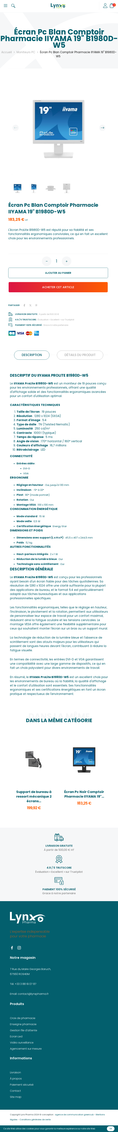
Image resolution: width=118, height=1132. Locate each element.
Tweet (30, 305)
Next (102, 128)
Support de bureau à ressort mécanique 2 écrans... (34, 796)
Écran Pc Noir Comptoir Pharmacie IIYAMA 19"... (84, 794)
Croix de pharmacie (22, 1018)
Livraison (15, 1072)
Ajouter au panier (42, 273)
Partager (24, 305)
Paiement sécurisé (22, 1085)
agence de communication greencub (74, 1114)
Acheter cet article (43, 287)
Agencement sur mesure (26, 1049)
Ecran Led (16, 1036)
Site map (15, 1097)
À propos (16, 1078)
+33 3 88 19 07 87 (25, 984)
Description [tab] (32, 355)
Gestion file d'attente (23, 1030)
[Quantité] (56, 261)
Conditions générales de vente (35, 1119)
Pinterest (36, 305)
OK (110, 1128)
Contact (15, 1091)
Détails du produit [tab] (80, 355)
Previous (15, 128)
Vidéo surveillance (22, 1042)
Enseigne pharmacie (23, 1024)
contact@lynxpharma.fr (33, 994)
